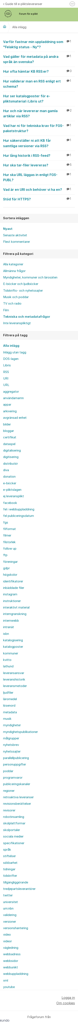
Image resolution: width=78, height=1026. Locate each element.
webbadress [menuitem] (12, 954)
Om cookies (65, 1003)
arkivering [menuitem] (10, 411)
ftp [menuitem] (5, 555)
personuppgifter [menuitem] (14, 764)
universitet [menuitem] (10, 902)
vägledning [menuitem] (10, 948)
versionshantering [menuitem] (15, 928)
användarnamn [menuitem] (13, 398)
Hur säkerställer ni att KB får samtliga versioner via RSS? (39, 143)
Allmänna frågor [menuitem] (14, 271)
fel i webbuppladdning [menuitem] (18, 509)
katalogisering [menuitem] (13, 640)
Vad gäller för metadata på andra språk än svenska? (39, 59)
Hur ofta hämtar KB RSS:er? (39, 71)
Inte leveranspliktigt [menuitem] (17, 323)
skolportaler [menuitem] (11, 830)
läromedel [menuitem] (10, 699)
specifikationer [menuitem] (13, 843)
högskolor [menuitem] (10, 575)
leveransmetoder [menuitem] (15, 686)
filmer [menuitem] (7, 535)
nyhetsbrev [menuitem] (11, 745)
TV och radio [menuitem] (12, 303)
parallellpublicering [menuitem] (16, 758)
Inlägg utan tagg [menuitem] (14, 352)
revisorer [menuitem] (9, 810)
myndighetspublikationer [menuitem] (20, 732)
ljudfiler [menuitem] (8, 693)
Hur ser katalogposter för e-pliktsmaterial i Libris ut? (39, 98)
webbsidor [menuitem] (10, 961)
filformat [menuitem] (9, 529)
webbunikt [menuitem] (10, 967)
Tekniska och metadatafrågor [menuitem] (26, 317)
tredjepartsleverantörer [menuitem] (19, 889)
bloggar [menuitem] (8, 431)
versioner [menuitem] (9, 922)
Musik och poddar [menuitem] (16, 297)
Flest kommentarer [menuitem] (16, 242)
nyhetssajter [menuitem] (12, 751)
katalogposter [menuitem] (13, 647)
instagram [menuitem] (10, 594)
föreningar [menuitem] (10, 562)
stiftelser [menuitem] (9, 856)
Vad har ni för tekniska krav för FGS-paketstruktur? (39, 128)
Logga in (68, 998)
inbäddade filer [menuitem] (13, 588)
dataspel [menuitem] (9, 444)
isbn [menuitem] (6, 634)
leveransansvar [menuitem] (13, 673)
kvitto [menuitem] (7, 660)
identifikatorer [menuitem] (13, 581)
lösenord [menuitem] (9, 705)
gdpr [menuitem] (6, 568)
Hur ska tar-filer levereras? (39, 165)
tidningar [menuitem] (9, 869)
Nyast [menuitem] (7, 229)
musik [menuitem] (7, 719)
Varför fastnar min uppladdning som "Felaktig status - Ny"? (39, 44)
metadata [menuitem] (10, 712)
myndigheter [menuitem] (12, 725)
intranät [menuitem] (8, 627)
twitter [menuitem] (8, 895)
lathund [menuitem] (8, 666)
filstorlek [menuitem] (9, 542)
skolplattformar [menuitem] (14, 823)
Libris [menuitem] (7, 365)
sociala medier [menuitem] (13, 836)
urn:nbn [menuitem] (8, 908)
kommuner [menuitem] (10, 653)
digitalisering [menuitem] (12, 450)
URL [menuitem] (6, 385)
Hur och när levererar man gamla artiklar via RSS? (39, 113)
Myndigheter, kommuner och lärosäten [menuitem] (30, 277)
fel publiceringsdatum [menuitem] (18, 516)
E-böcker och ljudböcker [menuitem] (20, 284)
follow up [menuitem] (9, 548)
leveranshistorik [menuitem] (14, 679)
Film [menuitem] (6, 310)
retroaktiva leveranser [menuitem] (18, 797)
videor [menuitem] (7, 941)
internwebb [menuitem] (11, 620)
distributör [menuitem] (10, 464)
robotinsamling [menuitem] (13, 817)
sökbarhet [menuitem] (10, 863)
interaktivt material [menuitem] (16, 607)
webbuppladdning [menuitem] (15, 974)
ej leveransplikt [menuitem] (13, 496)
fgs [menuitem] (5, 522)
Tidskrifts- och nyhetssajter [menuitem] (23, 290)
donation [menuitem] (9, 476)
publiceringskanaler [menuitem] (16, 784)
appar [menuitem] (7, 404)
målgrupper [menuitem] (11, 738)
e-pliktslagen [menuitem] (12, 490)
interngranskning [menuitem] (14, 614)
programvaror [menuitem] (12, 777)
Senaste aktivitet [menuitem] (15, 235)
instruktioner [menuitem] (12, 601)
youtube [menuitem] (9, 987)
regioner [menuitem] (9, 791)
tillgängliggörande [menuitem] (15, 882)
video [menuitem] (7, 934)
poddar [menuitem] (8, 771)
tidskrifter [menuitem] (10, 876)
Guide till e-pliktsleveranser (22, 4)
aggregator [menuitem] (11, 391)
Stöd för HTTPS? (39, 199)
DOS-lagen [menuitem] (11, 359)
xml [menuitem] (5, 980)
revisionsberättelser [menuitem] (17, 804)
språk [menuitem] (7, 849)
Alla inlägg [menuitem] (11, 346)
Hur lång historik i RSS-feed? (39, 155)
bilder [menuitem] (7, 424)
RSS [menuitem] (6, 372)
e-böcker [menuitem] (9, 483)
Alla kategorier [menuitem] (13, 264)
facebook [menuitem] (10, 503)
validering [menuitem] (9, 915)
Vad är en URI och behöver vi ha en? (39, 189)
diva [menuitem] (6, 470)
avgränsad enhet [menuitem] (15, 418)
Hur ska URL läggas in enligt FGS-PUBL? (39, 177)
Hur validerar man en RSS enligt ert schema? (39, 84)
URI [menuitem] (5, 378)
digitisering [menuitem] (11, 457)
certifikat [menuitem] (9, 437)
